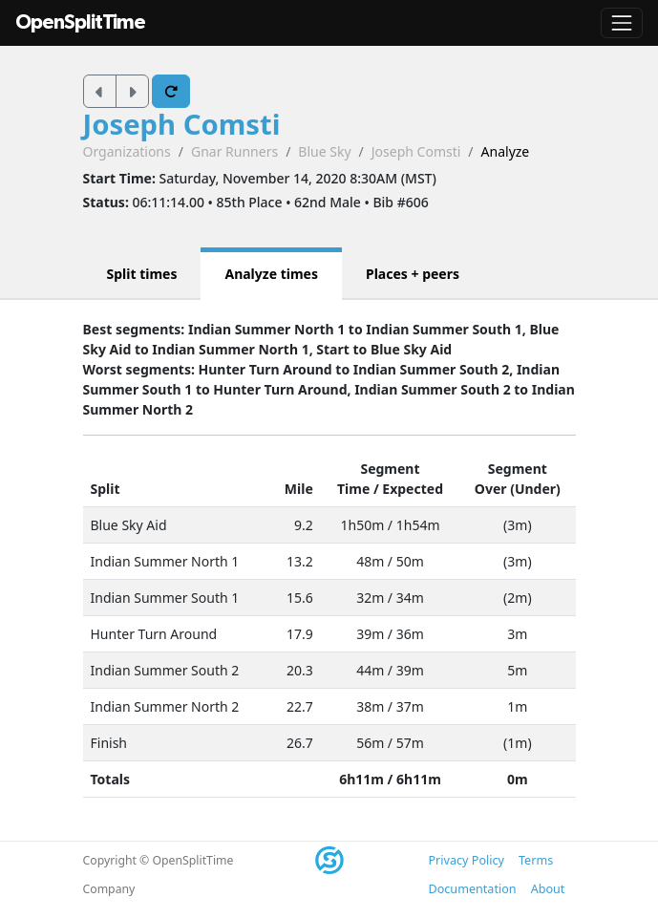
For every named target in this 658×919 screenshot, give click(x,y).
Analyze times (271, 274)
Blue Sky (324, 151)
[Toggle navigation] (622, 23)
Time (353, 489)
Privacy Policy (466, 860)
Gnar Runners (234, 151)
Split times (142, 274)
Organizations (127, 151)
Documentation (473, 889)
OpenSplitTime (80, 22)
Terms (536, 860)
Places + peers (412, 274)
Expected (412, 489)
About (548, 889)
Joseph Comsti (182, 124)
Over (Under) (518, 489)
